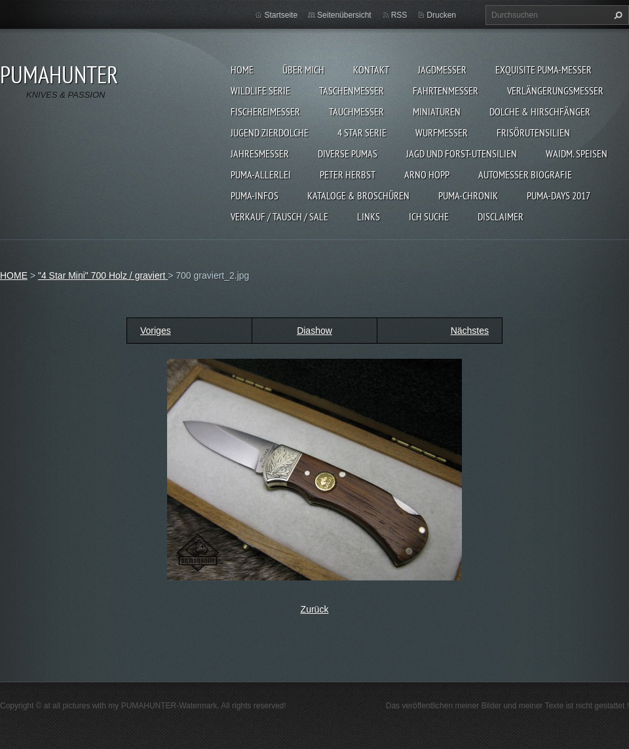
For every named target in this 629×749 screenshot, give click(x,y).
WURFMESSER (441, 132)
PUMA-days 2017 (558, 195)
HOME (242, 69)
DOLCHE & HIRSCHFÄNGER (539, 111)
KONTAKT (371, 69)
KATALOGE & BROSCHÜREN (358, 195)
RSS (399, 15)
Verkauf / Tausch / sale (279, 216)
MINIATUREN (437, 111)
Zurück (315, 609)
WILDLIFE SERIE (260, 90)
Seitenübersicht (344, 15)
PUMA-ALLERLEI (261, 174)
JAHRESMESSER (260, 153)
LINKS (368, 216)
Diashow (314, 330)
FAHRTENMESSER (445, 90)
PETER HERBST (347, 174)
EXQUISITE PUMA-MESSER (543, 69)
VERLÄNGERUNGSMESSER (555, 90)
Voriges (155, 330)
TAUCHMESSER (356, 111)
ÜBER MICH (303, 69)
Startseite (280, 15)
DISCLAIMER (501, 216)
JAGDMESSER (442, 69)
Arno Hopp (426, 174)
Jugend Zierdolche (270, 132)
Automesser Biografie (525, 174)
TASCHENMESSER (351, 90)
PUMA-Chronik (468, 195)
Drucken (441, 15)
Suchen (616, 15)
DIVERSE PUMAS (347, 153)
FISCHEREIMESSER (265, 111)
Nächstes (470, 330)
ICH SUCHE (429, 216)
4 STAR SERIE (362, 132)
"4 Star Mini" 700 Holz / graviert (103, 275)
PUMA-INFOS (254, 195)
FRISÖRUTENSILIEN (533, 132)
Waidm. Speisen (576, 153)
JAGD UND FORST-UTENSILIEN (461, 153)
